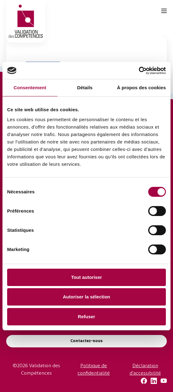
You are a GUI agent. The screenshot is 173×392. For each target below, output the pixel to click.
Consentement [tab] (30, 87)
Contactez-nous (86, 341)
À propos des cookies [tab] (141, 87)
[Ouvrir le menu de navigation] (164, 10)
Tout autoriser (86, 277)
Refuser (86, 316)
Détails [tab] (85, 87)
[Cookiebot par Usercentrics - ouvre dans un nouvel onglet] (139, 71)
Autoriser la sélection (86, 296)
